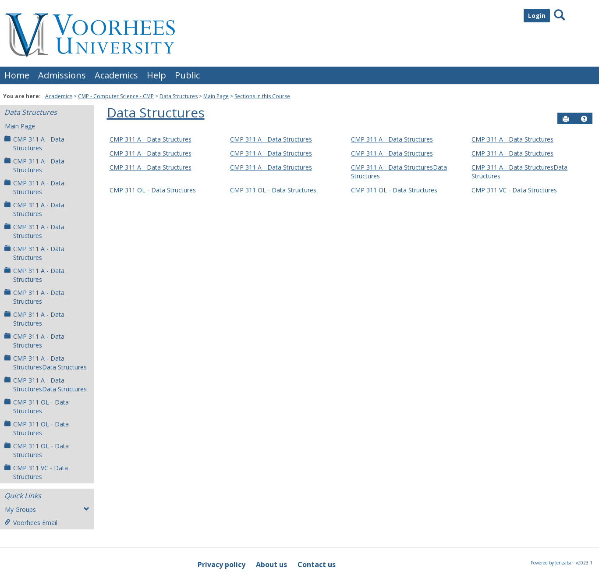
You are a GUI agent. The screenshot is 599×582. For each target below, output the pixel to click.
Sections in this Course (262, 96)
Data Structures (178, 96)
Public (187, 75)
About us (271, 564)
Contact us (317, 564)
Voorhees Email (30, 522)
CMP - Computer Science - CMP (116, 96)
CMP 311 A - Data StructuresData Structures (45, 362)
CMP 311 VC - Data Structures (36, 472)
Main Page (216, 96)
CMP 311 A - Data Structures (34, 143)
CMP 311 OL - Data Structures (36, 406)
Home (16, 75)
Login (537, 15)
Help (156, 75)
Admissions (62, 75)
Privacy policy (221, 564)
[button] (584, 118)
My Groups (47, 509)
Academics (116, 75)
